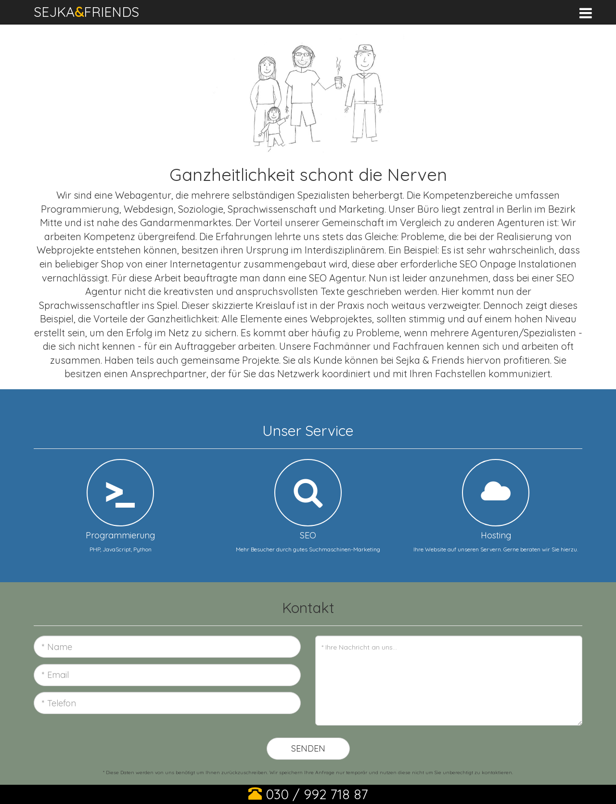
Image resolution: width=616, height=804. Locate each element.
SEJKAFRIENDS (86, 11)
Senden (308, 748)
